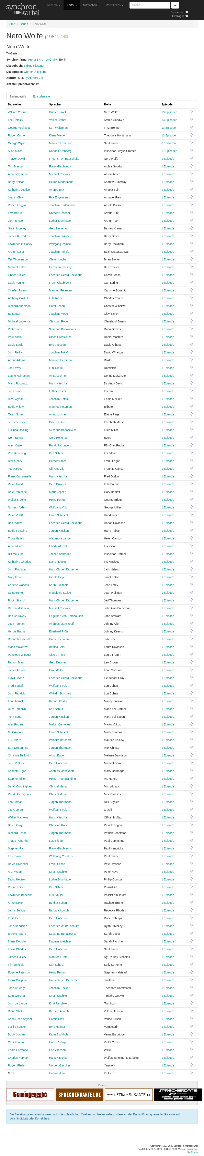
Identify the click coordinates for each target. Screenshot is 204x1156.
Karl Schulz (56, 453)
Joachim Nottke (59, 399)
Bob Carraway (17, 616)
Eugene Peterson (19, 972)
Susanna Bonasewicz (62, 329)
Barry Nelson (16, 182)
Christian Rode (58, 321)
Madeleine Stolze (60, 592)
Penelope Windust (19, 654)
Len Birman (15, 802)
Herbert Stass (58, 461)
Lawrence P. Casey (20, 244)
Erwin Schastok (59, 515)
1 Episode (167, 158)
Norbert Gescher (59, 213)
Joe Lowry (14, 368)
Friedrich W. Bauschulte (64, 158)
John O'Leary (16, 988)
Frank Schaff (57, 864)
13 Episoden (169, 112)
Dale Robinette (17, 492)
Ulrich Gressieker (60, 337)
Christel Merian (58, 786)
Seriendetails (18, 96)
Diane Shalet (16, 1011)
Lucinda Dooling (18, 430)
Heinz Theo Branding (62, 778)
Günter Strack (58, 112)
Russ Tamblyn (17, 709)
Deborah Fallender (20, 639)
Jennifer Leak (16, 422)
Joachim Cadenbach (62, 205)
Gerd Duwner (57, 484)
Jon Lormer (15, 391)
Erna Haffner (57, 1026)
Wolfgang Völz (58, 507)
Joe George (15, 809)
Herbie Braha (16, 631)
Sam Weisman (17, 995)
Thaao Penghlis (18, 840)
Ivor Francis (15, 437)
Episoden (167, 104)
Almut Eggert (57, 755)
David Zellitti (15, 515)
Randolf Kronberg (60, 151)
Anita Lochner (58, 375)
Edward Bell (15, 213)
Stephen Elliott (17, 778)
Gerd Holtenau (58, 228)
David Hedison (17, 879)
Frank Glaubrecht (60, 166)
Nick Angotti (15, 732)
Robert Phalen (17, 1065)
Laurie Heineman (19, 375)
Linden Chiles (16, 275)
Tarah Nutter (16, 414)
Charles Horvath (18, 1057)
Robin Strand (16, 600)
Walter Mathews (18, 817)
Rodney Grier (16, 887)
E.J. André (14, 740)
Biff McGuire (16, 554)
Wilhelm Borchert (60, 693)
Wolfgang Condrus (61, 856)
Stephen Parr (16, 848)
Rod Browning (17, 453)
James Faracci (17, 670)
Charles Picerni (17, 290)
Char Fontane (16, 1042)
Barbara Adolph (59, 910)
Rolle (107, 104)
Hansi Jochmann (59, 639)
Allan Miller (15, 151)
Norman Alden (17, 507)
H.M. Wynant (16, 399)
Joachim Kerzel (59, 313)
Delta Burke (15, 592)
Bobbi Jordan (16, 1034)
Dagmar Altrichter (60, 941)
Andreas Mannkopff (61, 623)
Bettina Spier (57, 647)
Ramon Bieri (16, 662)
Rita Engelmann (59, 197)
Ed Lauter (14, 313)
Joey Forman (16, 623)
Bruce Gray (15, 825)
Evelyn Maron (58, 1073)
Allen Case (15, 445)
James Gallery (17, 957)
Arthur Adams (16, 360)
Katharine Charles (19, 561)
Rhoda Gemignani (19, 794)
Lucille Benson (17, 1026)
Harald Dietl (56, 1019)
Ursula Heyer (57, 577)
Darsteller (14, 104)
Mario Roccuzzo (18, 383)
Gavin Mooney (17, 228)
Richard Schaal (17, 833)
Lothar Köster (57, 391)
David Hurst (15, 484)
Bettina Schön (58, 902)
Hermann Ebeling (60, 267)
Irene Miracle (16, 701)
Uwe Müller (56, 670)
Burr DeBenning (18, 747)
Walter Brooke (17, 499)
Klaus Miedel (57, 135)
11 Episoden (169, 151)
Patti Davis (15, 329)
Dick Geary (15, 461)
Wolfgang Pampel (60, 244)
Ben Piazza (15, 523)
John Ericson (16, 220)
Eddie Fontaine (17, 530)
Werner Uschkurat (35, 71)
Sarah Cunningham (20, 786)
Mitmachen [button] (91, 5)
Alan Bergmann (18, 174)
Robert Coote (16, 135)
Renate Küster (58, 701)
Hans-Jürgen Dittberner (64, 569)
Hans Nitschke (58, 383)
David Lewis (15, 344)
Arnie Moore (15, 546)
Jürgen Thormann (60, 747)
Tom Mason (15, 166)
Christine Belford (18, 755)
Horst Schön (57, 306)
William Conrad (17, 112)
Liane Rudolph (58, 561)
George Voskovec (19, 127)
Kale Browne (16, 856)
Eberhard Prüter (59, 546)
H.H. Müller (56, 895)
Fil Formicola (16, 964)
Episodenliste (41, 96)
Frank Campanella (19, 476)
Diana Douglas (17, 941)
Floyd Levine (16, 678)
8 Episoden (168, 143)
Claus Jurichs (57, 259)
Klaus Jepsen (57, 492)
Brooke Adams (17, 933)
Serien (24, 24)
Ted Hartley (15, 468)
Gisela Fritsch (58, 422)
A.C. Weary (15, 871)
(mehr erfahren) (34, 78)
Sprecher (55, 104)
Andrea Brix (56, 189)
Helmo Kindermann (61, 182)
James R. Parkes (19, 236)
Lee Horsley (15, 120)
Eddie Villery (16, 406)
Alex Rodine (15, 724)
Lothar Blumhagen (60, 220)
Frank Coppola (17, 980)
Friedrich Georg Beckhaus (65, 275)
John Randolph (17, 693)
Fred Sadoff (15, 685)
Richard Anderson (19, 306)
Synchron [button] (53, 5)
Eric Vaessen (57, 344)
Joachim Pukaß (59, 236)
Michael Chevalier (60, 174)
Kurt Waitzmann (59, 127)
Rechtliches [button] (114, 5)
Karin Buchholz (58, 585)
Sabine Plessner (34, 65)
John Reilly (15, 352)
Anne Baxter (16, 902)
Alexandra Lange (60, 538)
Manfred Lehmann (60, 143)
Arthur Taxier (16, 251)
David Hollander (18, 864)
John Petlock (16, 763)
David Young (16, 282)
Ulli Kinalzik (56, 468)
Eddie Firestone (18, 1050)
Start (12, 24)
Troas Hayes (16, 538)
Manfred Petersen (60, 290)
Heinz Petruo (57, 499)
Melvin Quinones (59, 724)
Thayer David (16, 158)
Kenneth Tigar (17, 771)
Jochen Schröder (60, 554)
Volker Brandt (57, 120)
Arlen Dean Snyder (20, 1019)
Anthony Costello (19, 298)
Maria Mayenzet (18, 647)
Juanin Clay (15, 197)
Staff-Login (192, 1152)
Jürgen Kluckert (59, 530)
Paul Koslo (15, 337)
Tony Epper (15, 716)
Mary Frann (15, 577)
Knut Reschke (58, 871)
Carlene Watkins (18, 585)
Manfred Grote (58, 957)
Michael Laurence (19, 321)
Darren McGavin (18, 608)
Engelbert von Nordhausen (66, 616)
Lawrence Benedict (20, 895)
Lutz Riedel (56, 298)
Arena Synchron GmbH (43, 59)
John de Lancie (17, 1003)
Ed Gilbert (14, 918)
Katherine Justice (19, 189)
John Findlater (17, 569)
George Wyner (17, 143)
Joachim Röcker (59, 988)
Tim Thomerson (18, 259)
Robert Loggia (17, 205)
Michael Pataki (17, 267)
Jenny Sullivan (17, 910)
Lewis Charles (17, 949)
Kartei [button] (72, 5)
